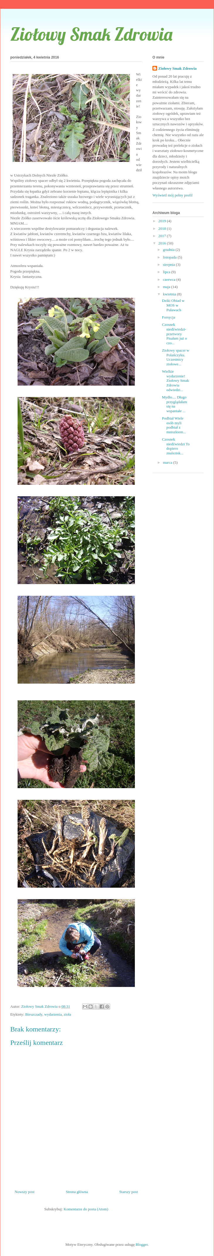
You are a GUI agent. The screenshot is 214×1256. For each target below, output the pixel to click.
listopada (170, 257)
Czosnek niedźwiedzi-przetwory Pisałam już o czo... (174, 333)
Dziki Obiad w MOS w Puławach (173, 305)
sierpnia (169, 264)
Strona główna (77, 1192)
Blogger (142, 1244)
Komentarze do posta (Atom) (86, 1209)
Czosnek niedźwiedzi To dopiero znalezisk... (175, 446)
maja (167, 287)
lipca (167, 272)
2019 (162, 221)
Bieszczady (33, 1014)
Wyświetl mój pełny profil (172, 195)
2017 (162, 236)
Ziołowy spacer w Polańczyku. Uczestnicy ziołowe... (175, 357)
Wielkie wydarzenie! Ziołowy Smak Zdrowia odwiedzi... (175, 380)
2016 (162, 243)
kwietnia (170, 294)
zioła (67, 1014)
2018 (162, 228)
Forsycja (168, 317)
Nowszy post (25, 1192)
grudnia (169, 249)
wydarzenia (53, 1014)
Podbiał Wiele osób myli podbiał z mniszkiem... (174, 425)
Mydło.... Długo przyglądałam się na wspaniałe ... (174, 404)
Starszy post (128, 1192)
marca (168, 462)
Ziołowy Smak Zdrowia (91, 34)
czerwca (169, 279)
